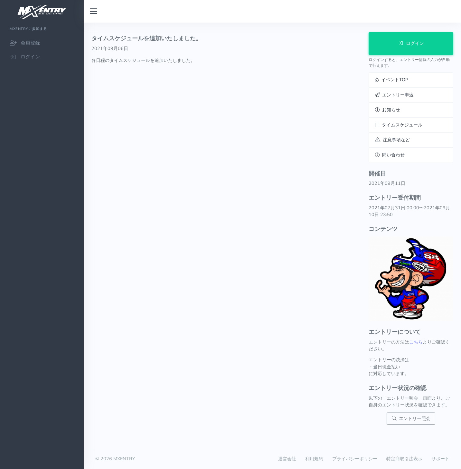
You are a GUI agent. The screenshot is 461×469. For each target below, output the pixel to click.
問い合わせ (390, 155)
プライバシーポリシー (354, 458)
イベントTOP (391, 79)
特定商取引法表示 (404, 458)
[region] (42, 246)
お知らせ (387, 109)
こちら (416, 342)
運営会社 (287, 458)
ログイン (411, 43)
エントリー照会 (411, 418)
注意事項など (392, 139)
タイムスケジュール (398, 125)
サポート (440, 458)
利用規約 (314, 458)
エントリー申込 (394, 95)
